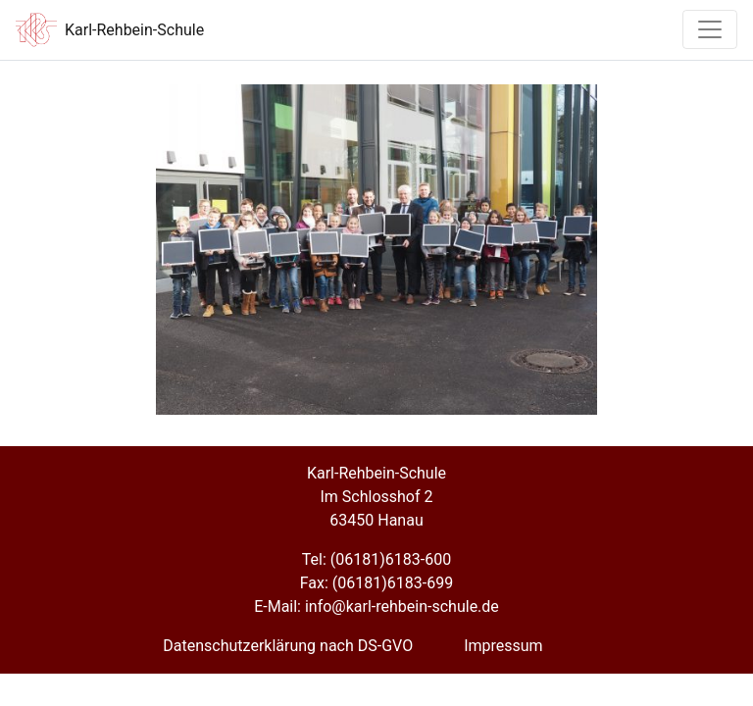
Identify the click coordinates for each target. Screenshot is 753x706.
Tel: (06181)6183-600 (376, 559)
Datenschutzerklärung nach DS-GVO (288, 645)
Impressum (503, 645)
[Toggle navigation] (709, 29)
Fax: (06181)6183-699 (376, 583)
